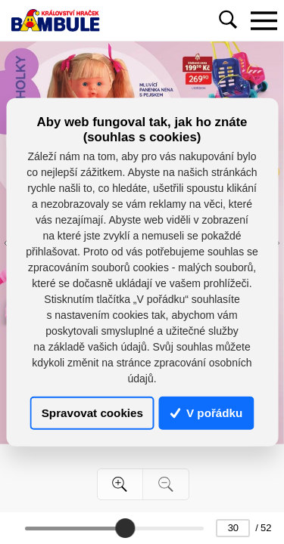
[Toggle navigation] (263, 20)
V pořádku (206, 412)
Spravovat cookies (92, 412)
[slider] (125, 528)
